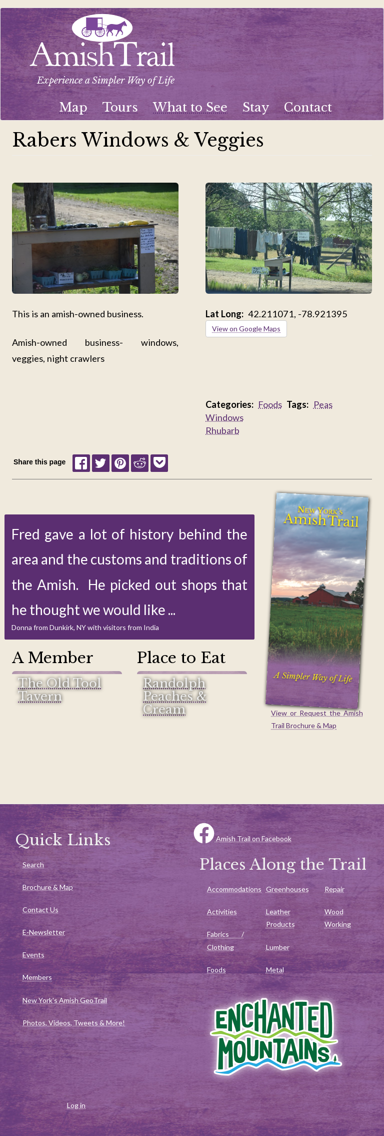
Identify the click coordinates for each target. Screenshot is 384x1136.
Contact (308, 107)
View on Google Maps (246, 328)
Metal (275, 969)
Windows (225, 417)
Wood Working (337, 917)
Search (33, 864)
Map (73, 107)
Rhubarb (223, 430)
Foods (270, 404)
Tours (120, 107)
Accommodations (229, 889)
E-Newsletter (43, 932)
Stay (255, 107)
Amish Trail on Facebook (243, 838)
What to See (190, 107)
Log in (76, 1105)
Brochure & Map (47, 887)
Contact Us (40, 909)
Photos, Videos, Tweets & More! (73, 1022)
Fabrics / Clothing (225, 940)
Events (33, 954)
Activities (222, 911)
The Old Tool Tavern (60, 690)
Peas (323, 404)
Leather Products (280, 917)
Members (37, 977)
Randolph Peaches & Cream (175, 697)
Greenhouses (287, 889)
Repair (334, 889)
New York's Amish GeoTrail (64, 1000)
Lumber (278, 947)
